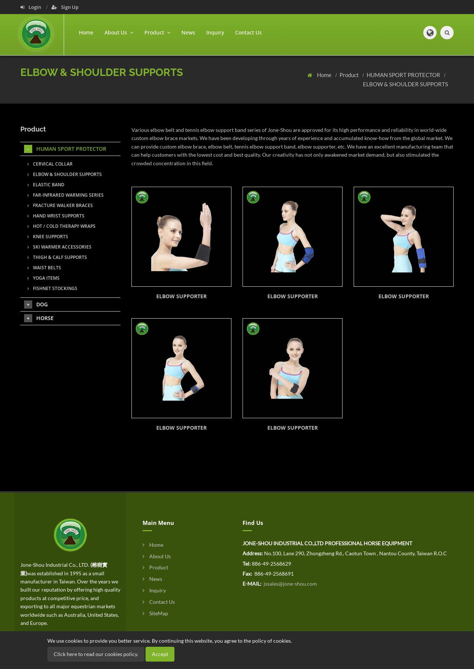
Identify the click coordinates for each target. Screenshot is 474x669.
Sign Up (65, 7)
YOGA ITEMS (43, 278)
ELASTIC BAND (45, 185)
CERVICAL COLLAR (50, 164)
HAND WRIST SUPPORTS (55, 216)
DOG (36, 304)
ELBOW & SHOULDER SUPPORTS (405, 84)
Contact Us (248, 32)
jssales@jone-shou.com (290, 583)
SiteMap (155, 613)
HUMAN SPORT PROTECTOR (404, 74)
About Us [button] (118, 32)
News (188, 32)
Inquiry (215, 32)
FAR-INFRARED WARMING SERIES (65, 195)
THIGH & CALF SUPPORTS (57, 257)
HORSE (39, 318)
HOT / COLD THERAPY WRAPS (61, 226)
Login (31, 7)
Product (350, 74)
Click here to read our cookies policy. (96, 654)
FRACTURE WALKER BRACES (60, 205)
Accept (160, 654)
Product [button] (157, 32)
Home (86, 32)
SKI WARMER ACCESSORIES (59, 247)
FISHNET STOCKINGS (52, 288)
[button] (430, 32)
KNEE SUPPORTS (47, 236)
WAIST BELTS (44, 267)
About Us (157, 556)
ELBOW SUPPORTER (181, 296)
